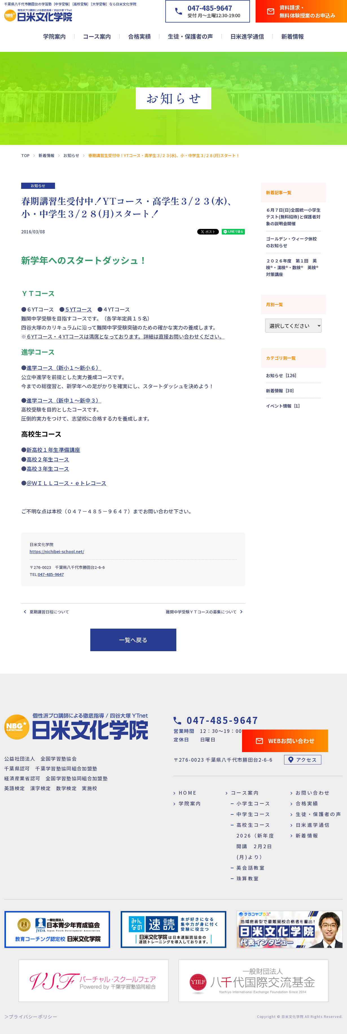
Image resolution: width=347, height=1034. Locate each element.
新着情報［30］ (281, 391)
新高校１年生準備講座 (53, 449)
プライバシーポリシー (33, 1016)
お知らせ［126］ (282, 375)
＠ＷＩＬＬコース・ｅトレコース (66, 483)
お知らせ (38, 185)
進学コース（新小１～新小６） (64, 367)
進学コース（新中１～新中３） (64, 400)
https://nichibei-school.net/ (57, 551)
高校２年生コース (48, 459)
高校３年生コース (48, 468)
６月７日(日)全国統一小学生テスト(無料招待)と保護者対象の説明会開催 (293, 216)
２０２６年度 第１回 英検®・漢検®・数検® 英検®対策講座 (292, 267)
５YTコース (78, 309)
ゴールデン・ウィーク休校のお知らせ (291, 242)
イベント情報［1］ (284, 406)
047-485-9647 (51, 574)
